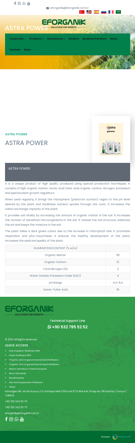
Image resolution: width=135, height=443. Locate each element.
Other (12, 387)
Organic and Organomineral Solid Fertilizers (34, 359)
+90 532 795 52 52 (68, 327)
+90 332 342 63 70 (16, 401)
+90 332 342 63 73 (16, 407)
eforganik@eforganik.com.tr (67, 8)
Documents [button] (56, 38)
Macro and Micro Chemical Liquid (28, 368)
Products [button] (36, 38)
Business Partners (95, 38)
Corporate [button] (17, 38)
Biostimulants (16, 378)
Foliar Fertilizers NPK (20, 355)
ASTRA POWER (19, 168)
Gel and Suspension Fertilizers (26, 382)
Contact (15, 49)
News (113, 38)
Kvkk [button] (28, 49)
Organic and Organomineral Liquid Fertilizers (34, 364)
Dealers (74, 38)
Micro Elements (17, 373)
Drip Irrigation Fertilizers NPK (24, 350)
